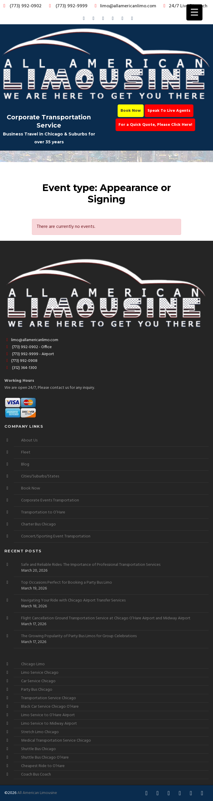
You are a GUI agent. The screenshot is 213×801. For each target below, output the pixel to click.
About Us (29, 440)
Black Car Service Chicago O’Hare (50, 706)
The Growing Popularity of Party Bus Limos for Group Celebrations (79, 636)
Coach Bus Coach (36, 774)
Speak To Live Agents (168, 110)
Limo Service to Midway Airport (49, 723)
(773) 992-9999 (66, 6)
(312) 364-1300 (20, 368)
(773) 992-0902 (21, 6)
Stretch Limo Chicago (40, 732)
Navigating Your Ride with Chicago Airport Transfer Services (73, 601)
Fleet (25, 452)
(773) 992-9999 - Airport (29, 354)
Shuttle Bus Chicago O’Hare (45, 757)
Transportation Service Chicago (48, 698)
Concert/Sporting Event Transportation (55, 536)
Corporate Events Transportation (50, 500)
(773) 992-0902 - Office (28, 347)
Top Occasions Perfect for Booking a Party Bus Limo (66, 583)
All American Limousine (37, 793)
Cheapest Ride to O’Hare (43, 766)
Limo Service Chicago (40, 672)
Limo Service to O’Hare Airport (48, 715)
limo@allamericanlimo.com (124, 6)
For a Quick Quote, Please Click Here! (155, 124)
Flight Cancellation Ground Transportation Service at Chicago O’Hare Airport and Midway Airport (105, 618)
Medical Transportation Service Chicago (56, 740)
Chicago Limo (33, 664)
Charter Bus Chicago (38, 524)
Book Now (131, 110)
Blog (25, 464)
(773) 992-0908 (20, 360)
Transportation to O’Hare (43, 512)
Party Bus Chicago (36, 689)
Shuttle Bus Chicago (38, 749)
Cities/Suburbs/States (40, 476)
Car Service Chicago (38, 681)
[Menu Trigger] (194, 12)
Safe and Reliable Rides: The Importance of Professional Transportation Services (90, 565)
